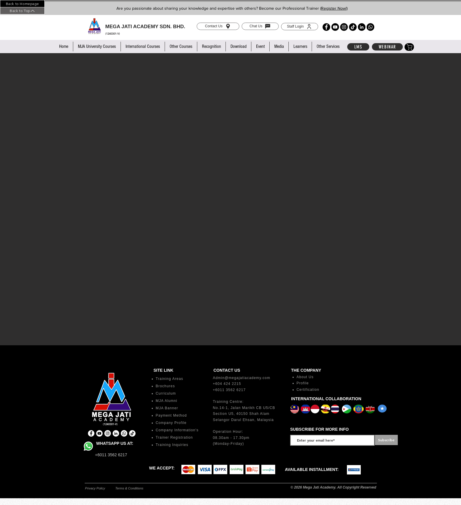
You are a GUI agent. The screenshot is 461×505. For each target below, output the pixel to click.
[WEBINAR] (387, 47)
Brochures (165, 386)
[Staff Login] (299, 26)
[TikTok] (353, 27)
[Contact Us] (218, 26)
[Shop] (409, 47)
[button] (97, 46)
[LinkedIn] (361, 27)
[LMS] (358, 47)
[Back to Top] (22, 10)
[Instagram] (344, 27)
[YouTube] (335, 27)
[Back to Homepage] (22, 3)
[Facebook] (326, 27)
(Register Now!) (334, 8)
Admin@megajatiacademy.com (241, 378)
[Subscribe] (386, 440)
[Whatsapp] (370, 27)
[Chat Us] (260, 26)
